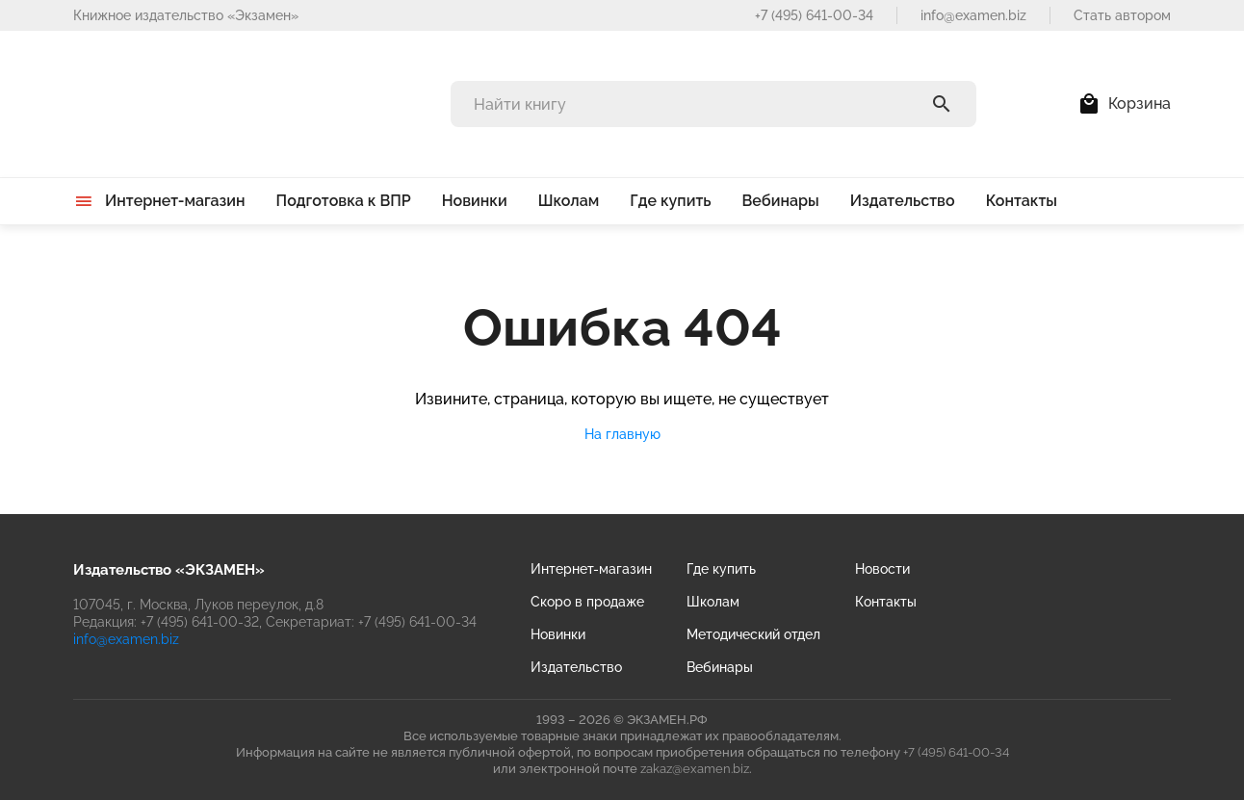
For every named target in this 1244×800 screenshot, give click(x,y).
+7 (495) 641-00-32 (200, 622)
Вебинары (720, 667)
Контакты (886, 601)
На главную (622, 434)
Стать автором (1122, 15)
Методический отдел (753, 634)
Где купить (721, 569)
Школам (713, 601)
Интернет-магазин (591, 569)
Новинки (558, 634)
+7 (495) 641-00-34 (814, 15)
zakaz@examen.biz (694, 768)
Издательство (576, 667)
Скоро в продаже (587, 601)
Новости (882, 569)
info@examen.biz (973, 15)
